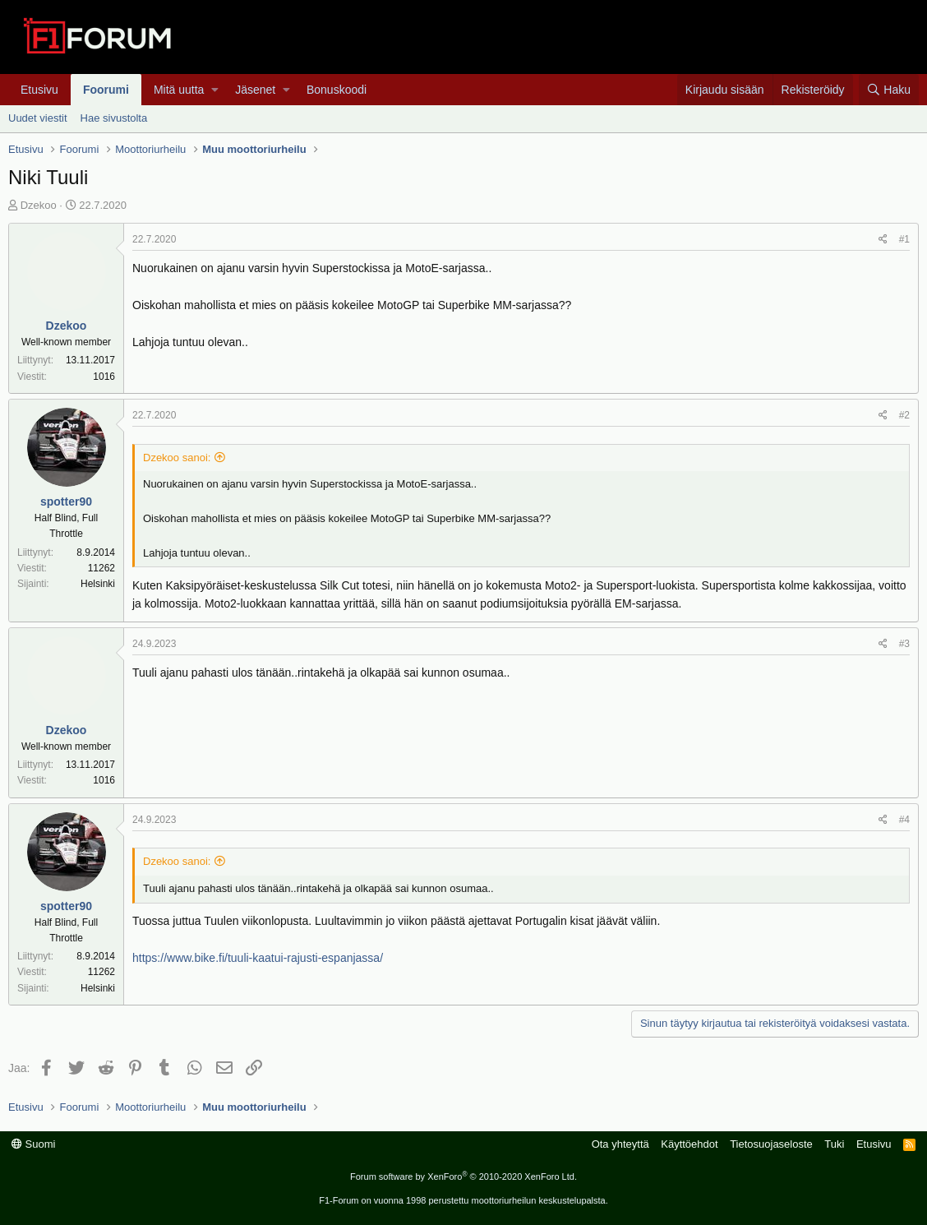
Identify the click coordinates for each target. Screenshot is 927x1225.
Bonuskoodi (337, 89)
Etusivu (39, 89)
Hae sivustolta (114, 118)
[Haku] (889, 89)
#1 (904, 239)
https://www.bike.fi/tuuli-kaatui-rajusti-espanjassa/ (257, 957)
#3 (904, 643)
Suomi (33, 1144)
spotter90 (66, 501)
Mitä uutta (179, 89)
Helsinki (98, 583)
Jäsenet (255, 89)
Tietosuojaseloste (771, 1144)
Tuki (834, 1144)
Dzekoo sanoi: (176, 457)
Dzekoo (39, 205)
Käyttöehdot (689, 1144)
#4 (904, 819)
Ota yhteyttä (620, 1144)
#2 (904, 415)
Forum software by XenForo (463, 1176)
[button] (215, 89)
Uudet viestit (37, 118)
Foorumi (106, 89)
